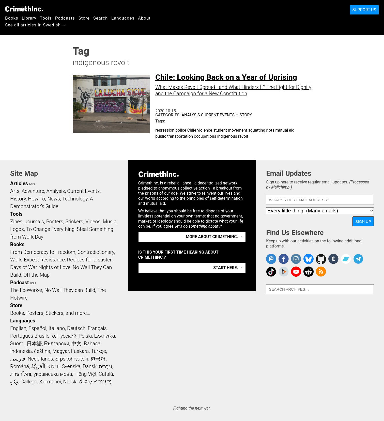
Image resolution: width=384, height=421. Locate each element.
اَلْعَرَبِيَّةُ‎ (38, 366)
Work (16, 260)
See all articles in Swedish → (36, 24)
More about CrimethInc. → (214, 236)
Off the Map (36, 275)
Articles (19, 183)
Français (97, 328)
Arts (14, 191)
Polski (85, 336)
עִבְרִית (105, 366)
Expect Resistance (44, 260)
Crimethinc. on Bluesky (308, 259)
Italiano (57, 328)
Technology (75, 199)
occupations (205, 136)
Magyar (60, 351)
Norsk (69, 382)
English (18, 328)
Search (100, 18)
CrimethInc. (24, 9)
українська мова (53, 374)
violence (204, 130)
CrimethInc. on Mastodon (271, 259)
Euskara (80, 351)
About (144, 18)
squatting (256, 130)
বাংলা (54, 366)
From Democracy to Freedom (42, 252)
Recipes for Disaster (89, 260)
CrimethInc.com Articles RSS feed (321, 272)
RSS (32, 184)
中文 (76, 343)
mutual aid (285, 130)
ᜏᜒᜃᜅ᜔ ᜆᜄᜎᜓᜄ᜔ (95, 382)
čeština (42, 351)
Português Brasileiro (32, 336)
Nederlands (40, 359)
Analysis (191, 115)
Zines (16, 222)
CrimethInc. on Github (321, 259)
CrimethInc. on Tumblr (333, 259)
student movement (230, 130)
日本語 (34, 343)
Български (56, 343)
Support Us (364, 9)
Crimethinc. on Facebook (284, 259)
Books (11, 18)
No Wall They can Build (69, 290)
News (53, 199)
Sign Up (363, 221)
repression (164, 130)
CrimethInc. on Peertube (284, 272)
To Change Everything (50, 229)
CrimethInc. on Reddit (308, 272)
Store (84, 18)
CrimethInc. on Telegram (358, 259)
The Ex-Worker (26, 290)
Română (19, 366)
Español (37, 328)
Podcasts (65, 18)
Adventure (33, 191)
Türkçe (98, 351)
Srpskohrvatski (71, 359)
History (244, 115)
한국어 (98, 359)
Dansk (90, 366)
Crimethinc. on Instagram (296, 259)
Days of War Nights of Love (40, 267)
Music (109, 222)
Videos (93, 222)
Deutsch (76, 328)
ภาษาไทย (20, 374)
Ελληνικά (104, 336)
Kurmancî (50, 382)
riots (270, 130)
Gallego (29, 382)
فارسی (17, 359)
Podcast (19, 282)
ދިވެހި (14, 382)
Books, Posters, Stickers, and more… (50, 313)
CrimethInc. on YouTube (296, 272)
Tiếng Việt (85, 374)
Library (29, 18)
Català (106, 374)
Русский (66, 336)
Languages (122, 18)
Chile (191, 130)
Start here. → (228, 267)
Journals (34, 222)
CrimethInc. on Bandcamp (346, 259)
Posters (54, 222)
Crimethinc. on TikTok (271, 272)
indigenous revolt (232, 136)
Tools (46, 18)
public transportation (174, 136)
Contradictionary (96, 252)
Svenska (71, 366)
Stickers (74, 222)
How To (36, 199)
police (180, 130)
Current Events (218, 115)
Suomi (17, 343)
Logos (17, 229)
